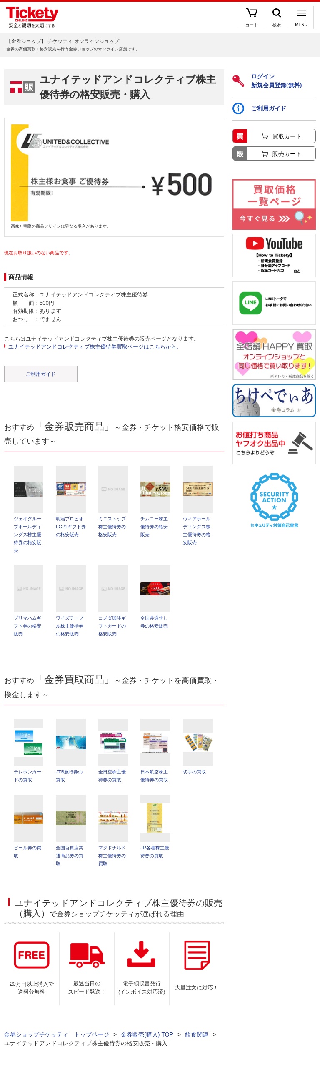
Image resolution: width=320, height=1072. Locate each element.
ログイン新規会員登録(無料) (267, 80)
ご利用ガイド (41, 374)
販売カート (287, 154)
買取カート (287, 136)
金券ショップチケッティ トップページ (56, 1034)
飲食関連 (196, 1034)
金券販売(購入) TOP (147, 1034)
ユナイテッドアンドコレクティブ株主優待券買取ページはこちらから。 (95, 347)
